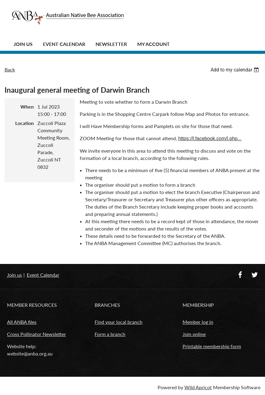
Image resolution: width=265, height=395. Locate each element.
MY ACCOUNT (153, 44)
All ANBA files (22, 322)
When (27, 106)
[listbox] (235, 70)
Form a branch (110, 334)
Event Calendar (64, 44)
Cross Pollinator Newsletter (36, 334)
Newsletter (111, 44)
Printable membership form (212, 346)
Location (24, 123)
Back (10, 69)
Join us (14, 275)
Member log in (198, 322)
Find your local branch (118, 322)
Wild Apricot (198, 387)
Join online (194, 334)
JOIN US (23, 44)
